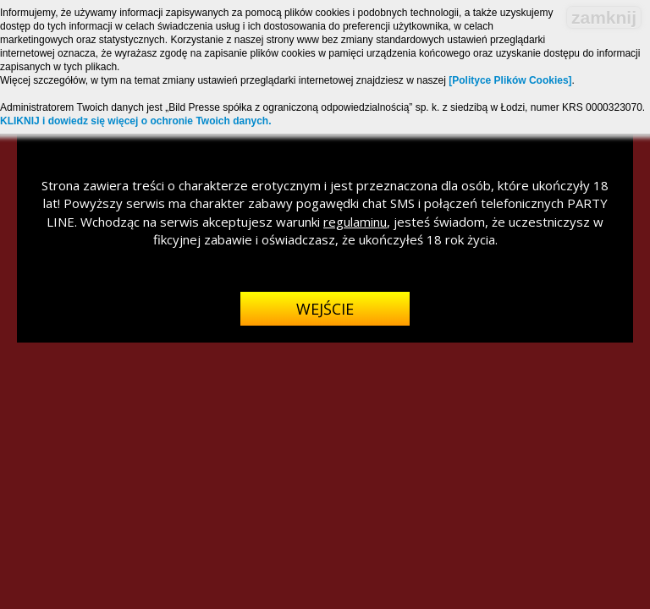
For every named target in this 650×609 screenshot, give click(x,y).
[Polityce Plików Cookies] (510, 80)
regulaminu (355, 221)
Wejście (325, 309)
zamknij (603, 17)
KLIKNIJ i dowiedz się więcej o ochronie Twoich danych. (136, 121)
